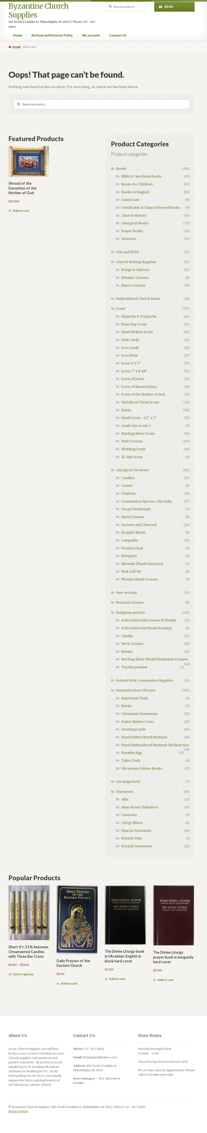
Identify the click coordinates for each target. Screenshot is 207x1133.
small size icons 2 (136, 426)
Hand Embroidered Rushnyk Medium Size (155, 745)
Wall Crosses (132, 441)
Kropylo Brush (133, 532)
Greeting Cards (133, 729)
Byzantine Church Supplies (38, 11)
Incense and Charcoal (139, 525)
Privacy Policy (18, 1111)
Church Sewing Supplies (136, 262)
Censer (127, 486)
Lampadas (129, 540)
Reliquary (129, 556)
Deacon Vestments (136, 831)
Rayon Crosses (133, 285)
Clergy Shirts (132, 823)
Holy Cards (130, 340)
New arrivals (126, 593)
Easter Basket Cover (137, 722)
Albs (124, 799)
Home (17, 35)
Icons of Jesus (132, 379)
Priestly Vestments (136, 846)
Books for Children (137, 184)
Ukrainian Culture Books (141, 768)
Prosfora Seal (132, 548)
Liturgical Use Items (132, 470)
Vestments (124, 792)
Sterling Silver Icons (138, 433)
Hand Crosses (132, 517)
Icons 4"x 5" (131, 363)
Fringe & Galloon (135, 270)
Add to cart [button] (21, 210)
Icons (120, 308)
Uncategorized (128, 781)
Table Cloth (130, 760)
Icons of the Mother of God (143, 394)
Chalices (128, 493)
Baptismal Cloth (134, 698)
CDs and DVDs (127, 252)
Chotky (127, 636)
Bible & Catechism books (141, 176)
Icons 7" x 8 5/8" (134, 371)
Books (121, 169)
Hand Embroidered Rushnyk (144, 737)
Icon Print (129, 355)
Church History (134, 215)
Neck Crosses (132, 644)
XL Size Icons (132, 457)
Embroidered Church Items (138, 299)
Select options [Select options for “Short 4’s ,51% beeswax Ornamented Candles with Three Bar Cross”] (23, 974)
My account (91, 35)
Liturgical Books (135, 223)
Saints (126, 410)
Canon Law (130, 200)
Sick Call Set (131, 571)
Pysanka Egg (131, 753)
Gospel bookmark (136, 509)
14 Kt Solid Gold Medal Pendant (146, 628)
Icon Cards (130, 348)
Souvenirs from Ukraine (135, 690)
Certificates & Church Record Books (150, 208)
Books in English (135, 192)
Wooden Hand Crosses (139, 579)
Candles (127, 478)
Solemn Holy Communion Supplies (144, 680)
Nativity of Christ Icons (140, 402)
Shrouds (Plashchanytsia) (142, 564)
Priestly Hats (131, 838)
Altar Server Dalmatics (139, 807)
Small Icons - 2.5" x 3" (139, 418)
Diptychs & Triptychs (138, 316)
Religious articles (130, 613)
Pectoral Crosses (130, 602)
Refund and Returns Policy (52, 35)
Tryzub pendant (134, 667)
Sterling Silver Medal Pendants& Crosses (154, 659)
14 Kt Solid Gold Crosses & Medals (148, 620)
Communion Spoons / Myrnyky (146, 501)
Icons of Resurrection (139, 387)
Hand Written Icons (137, 332)
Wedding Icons (133, 449)
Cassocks (129, 815)
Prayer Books (132, 231)
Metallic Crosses (135, 278)
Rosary (127, 651)
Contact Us (118, 35)
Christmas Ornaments (139, 714)
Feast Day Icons (134, 324)
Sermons (128, 239)
